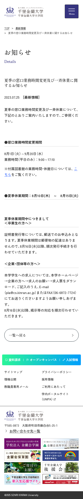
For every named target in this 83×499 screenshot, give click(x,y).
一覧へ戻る (17, 335)
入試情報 (70, 360)
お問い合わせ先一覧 (24, 431)
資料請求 (13, 360)
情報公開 (10, 379)
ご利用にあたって (54, 386)
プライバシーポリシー (57, 372)
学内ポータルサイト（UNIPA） (55, 396)
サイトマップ (13, 372)
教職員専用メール (16, 386)
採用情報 (48, 379)
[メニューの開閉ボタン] (71, 11)
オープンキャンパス (41, 360)
